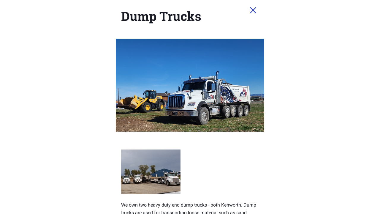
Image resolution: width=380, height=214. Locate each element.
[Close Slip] (313, 17)
